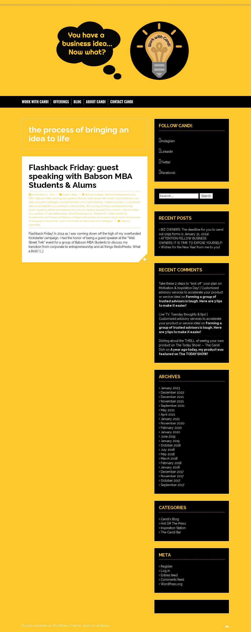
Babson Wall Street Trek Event (96, 198)
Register (166, 566)
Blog (77, 101)
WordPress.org (171, 584)
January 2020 (170, 432)
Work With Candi (35, 101)
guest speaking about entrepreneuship (52, 209)
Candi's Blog (69, 194)
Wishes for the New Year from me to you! (190, 247)
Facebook (167, 172)
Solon (86, 625)
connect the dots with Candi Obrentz (81, 202)
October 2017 (170, 480)
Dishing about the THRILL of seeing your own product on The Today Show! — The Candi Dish (191, 345)
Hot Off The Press (173, 523)
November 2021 (172, 401)
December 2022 (172, 392)
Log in (165, 571)
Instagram (167, 140)
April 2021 (168, 414)
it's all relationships (56, 213)
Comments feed (172, 579)
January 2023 (170, 388)
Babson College (94, 194)
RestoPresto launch (80, 213)
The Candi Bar (171, 532)
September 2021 (172, 405)
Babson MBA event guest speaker (56, 198)
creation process (114, 202)
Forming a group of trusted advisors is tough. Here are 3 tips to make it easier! (190, 301)
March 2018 (169, 458)
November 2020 (172, 423)
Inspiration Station (173, 528)
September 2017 (172, 485)
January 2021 (170, 419)
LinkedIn (166, 151)
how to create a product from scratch (99, 209)
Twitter (164, 161)
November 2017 (172, 476)
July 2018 (168, 449)
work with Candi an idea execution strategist (85, 221)
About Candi (96, 101)
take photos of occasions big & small (103, 217)
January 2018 (170, 467)
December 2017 (172, 472)
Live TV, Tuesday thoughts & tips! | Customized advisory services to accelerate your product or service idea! (190, 319)
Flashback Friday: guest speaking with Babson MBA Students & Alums (80, 176)
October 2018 (171, 445)
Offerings (61, 101)
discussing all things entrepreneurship (109, 206)
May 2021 (167, 410)
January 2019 (170, 441)
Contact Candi (121, 101)
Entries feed (169, 575)
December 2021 (172, 397)
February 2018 (171, 463)
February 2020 (171, 427)
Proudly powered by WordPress (45, 625)
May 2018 (168, 454)
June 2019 (168, 436)
